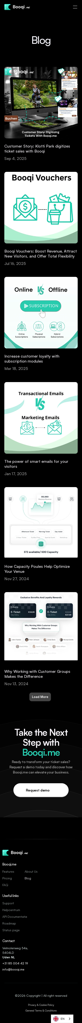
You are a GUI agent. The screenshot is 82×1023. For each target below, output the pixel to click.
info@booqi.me (13, 969)
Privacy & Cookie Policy (41, 1005)
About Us (31, 871)
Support (8, 903)
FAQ (5, 885)
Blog (28, 878)
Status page (11, 930)
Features (8, 871)
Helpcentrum (11, 910)
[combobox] (62, 1019)
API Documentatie (14, 916)
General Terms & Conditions (41, 1010)
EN (59, 1018)
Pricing (7, 878)
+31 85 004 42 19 (15, 963)
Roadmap (9, 923)
